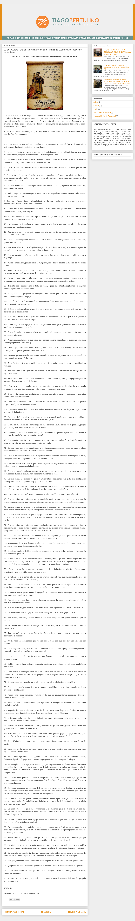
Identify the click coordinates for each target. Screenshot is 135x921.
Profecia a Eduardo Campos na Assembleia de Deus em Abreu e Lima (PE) (116, 67)
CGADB (96, 105)
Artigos (96, 102)
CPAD (95, 109)
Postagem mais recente (14, 912)
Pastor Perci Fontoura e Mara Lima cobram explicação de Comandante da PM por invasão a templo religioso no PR (117, 81)
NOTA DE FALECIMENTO (102, 112)
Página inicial (45, 912)
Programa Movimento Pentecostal (105, 116)
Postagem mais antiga (76, 912)
